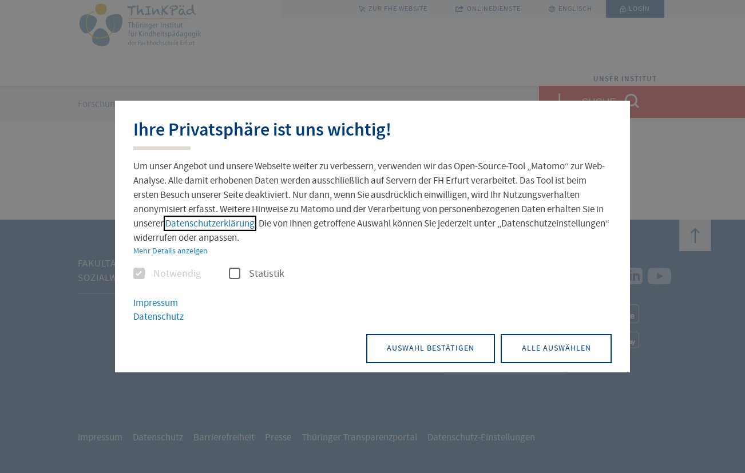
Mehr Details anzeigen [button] (170, 250)
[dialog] (372, 236)
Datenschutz (158, 317)
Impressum (155, 303)
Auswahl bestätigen (421, 348)
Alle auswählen (553, 348)
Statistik (256, 274)
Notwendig (167, 274)
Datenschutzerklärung (210, 223)
